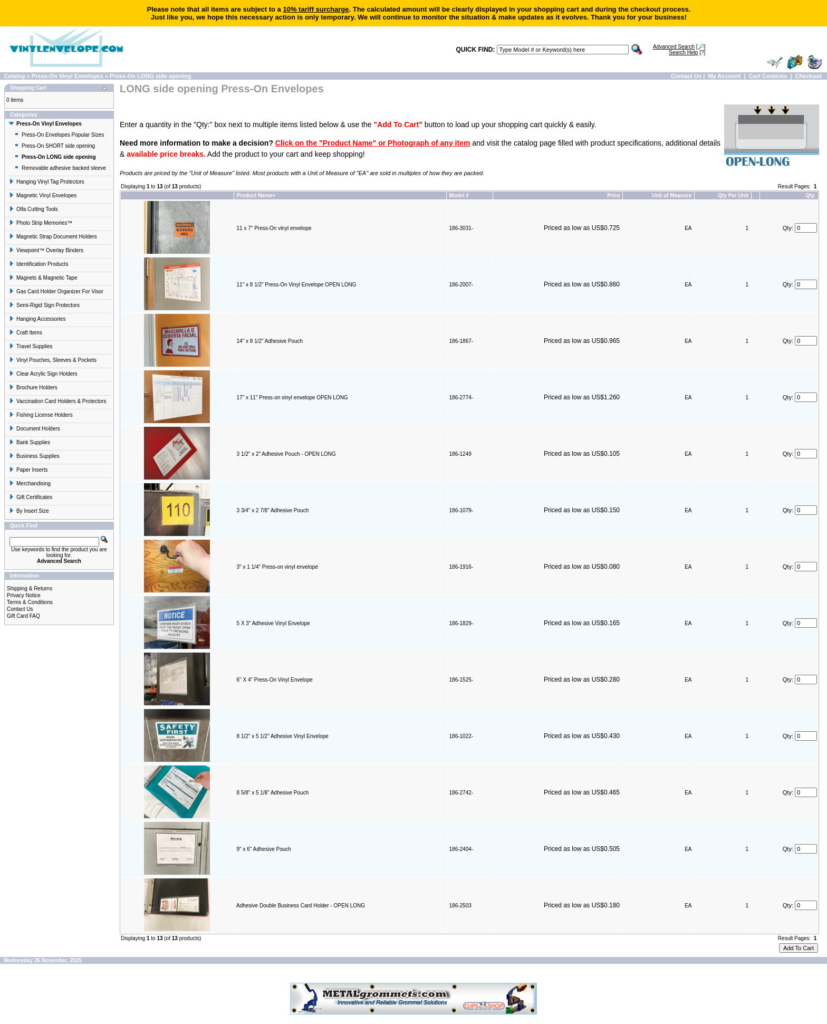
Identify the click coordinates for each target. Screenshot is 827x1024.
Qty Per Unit (733, 195)
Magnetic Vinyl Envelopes (42, 195)
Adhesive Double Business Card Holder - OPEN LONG (300, 905)
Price (613, 195)
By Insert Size (29, 511)
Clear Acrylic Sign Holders (43, 374)
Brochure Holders (33, 387)
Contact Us (686, 76)
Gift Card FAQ (23, 616)
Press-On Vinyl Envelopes (67, 76)
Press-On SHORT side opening (54, 146)
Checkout (808, 76)
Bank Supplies (29, 442)
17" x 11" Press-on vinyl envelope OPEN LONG (292, 397)
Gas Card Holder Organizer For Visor (56, 291)
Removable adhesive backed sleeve (60, 168)
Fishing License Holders (41, 415)
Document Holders (34, 429)
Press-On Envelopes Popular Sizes (59, 135)
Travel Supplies (31, 346)
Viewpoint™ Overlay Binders (46, 250)
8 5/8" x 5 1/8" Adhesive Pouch (273, 793)
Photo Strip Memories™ (40, 223)
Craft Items (25, 333)
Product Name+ (256, 195)
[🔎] (679, 47)
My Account (724, 76)
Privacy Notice (24, 595)
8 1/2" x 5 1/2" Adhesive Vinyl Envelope (283, 736)
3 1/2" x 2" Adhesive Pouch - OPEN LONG (286, 454)
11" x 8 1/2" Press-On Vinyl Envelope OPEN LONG (297, 285)
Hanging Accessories (37, 319)
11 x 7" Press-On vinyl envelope (274, 228)
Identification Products (38, 264)
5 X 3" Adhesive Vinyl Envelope (273, 623)
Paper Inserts (28, 470)
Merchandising (30, 483)
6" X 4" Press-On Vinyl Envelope (275, 680)
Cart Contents (768, 76)
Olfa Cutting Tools (33, 209)
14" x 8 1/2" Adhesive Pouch (270, 341)
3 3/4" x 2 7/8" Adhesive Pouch (273, 510)
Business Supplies (34, 456)
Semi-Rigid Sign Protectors (44, 305)
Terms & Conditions (30, 602)
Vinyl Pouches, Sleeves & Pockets (53, 360)
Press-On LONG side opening (150, 76)
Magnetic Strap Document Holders (53, 237)
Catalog (14, 76)
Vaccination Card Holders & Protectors (57, 401)
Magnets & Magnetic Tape (43, 278)
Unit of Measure (671, 195)
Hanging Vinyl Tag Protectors (46, 182)
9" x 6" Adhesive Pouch (264, 849)
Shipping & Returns (29, 588)
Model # (459, 195)
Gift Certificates (30, 497)
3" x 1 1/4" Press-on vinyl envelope (277, 567)
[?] (687, 52)
